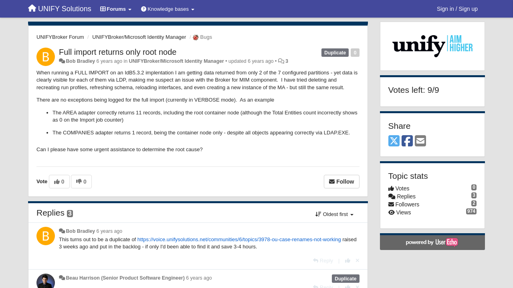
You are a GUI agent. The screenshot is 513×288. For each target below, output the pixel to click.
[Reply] (323, 261)
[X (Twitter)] (394, 141)
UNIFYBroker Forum (60, 37)
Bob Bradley (80, 61)
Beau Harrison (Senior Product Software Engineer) (125, 278)
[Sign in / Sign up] (457, 9)
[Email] (420, 141)
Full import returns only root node (117, 52)
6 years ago (110, 231)
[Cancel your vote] (357, 261)
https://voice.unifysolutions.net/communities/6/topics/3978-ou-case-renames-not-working (239, 239)
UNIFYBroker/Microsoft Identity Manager (139, 37)
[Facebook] (407, 141)
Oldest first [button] (334, 214)
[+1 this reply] (347, 261)
